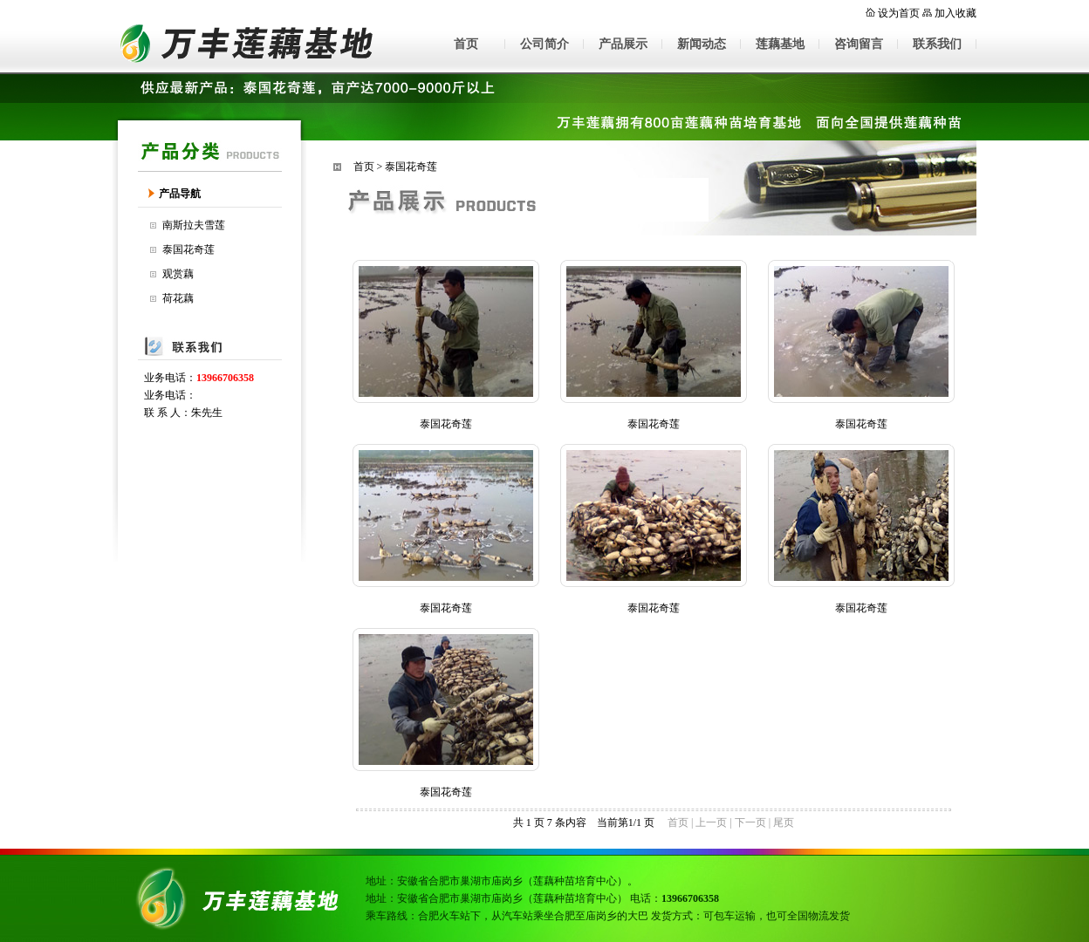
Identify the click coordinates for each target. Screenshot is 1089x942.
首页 (466, 44)
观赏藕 (178, 274)
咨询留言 (858, 44)
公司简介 (544, 44)
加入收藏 (955, 13)
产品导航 (180, 194)
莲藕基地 (780, 44)
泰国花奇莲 (188, 249)
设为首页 (899, 13)
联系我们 (937, 44)
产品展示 (623, 44)
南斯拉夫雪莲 (193, 225)
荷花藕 (178, 298)
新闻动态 (701, 44)
